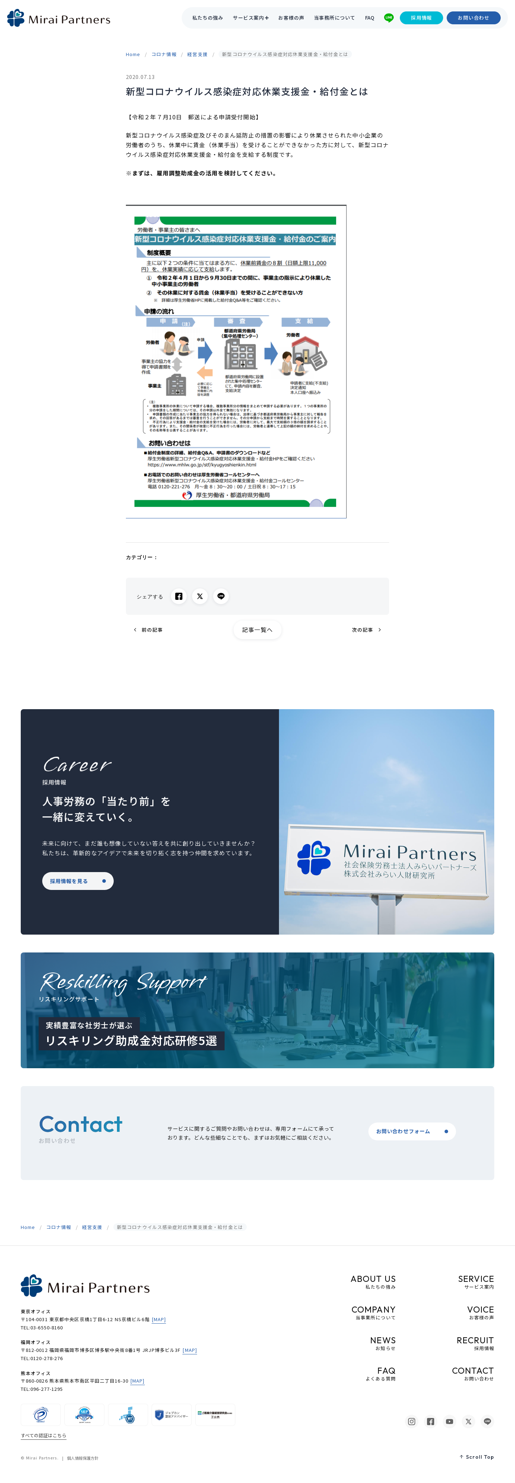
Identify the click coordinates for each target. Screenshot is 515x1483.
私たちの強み (208, 17)
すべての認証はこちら (44, 1435)
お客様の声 (291, 17)
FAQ (369, 17)
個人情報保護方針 (82, 1458)
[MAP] (159, 1319)
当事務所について (334, 17)
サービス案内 (248, 17)
